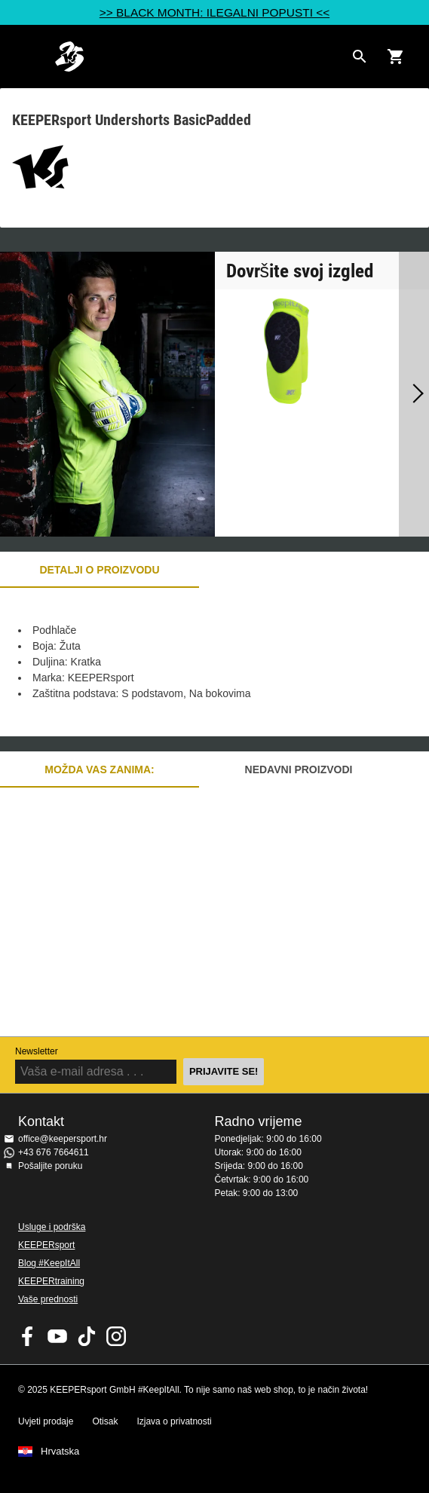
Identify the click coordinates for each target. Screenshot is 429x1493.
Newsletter (36, 1051)
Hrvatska (60, 1451)
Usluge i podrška (51, 1227)
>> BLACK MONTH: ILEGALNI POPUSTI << (214, 12)
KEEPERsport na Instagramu (116, 1336)
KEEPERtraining (51, 1281)
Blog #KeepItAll (49, 1263)
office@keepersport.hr (62, 1139)
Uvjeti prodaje (45, 1421)
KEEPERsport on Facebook (28, 1336)
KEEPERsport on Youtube (57, 1336)
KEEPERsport (46, 1245)
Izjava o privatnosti (173, 1421)
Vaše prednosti (48, 1299)
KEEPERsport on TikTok (87, 1336)
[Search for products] (360, 56)
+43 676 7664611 (53, 1152)
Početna (199, 56)
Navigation (24, 56)
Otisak (105, 1421)
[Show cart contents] (396, 56)
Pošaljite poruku (50, 1166)
